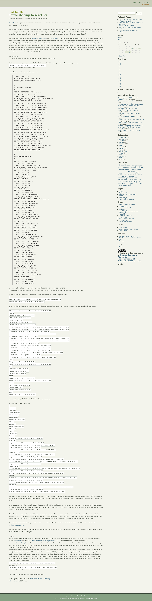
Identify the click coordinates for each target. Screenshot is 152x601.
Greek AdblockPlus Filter (127, 236)
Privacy (121, 153)
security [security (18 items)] (122, 184)
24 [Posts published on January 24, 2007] (126, 52)
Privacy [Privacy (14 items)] (134, 181)
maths (121, 150)
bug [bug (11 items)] (127, 167)
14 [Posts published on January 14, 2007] (139, 48)
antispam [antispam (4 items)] (135, 165)
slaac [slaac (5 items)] (127, 184)
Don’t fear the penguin (127, 218)
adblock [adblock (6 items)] (120, 165)
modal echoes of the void (127, 205)
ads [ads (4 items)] (132, 165)
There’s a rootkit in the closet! (128, 113)
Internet (36, 579)
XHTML (90, 598)
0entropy (122, 209)
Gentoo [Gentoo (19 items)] (132, 172)
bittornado (18, 541)
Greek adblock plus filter (126, 101)
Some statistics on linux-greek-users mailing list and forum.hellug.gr (130, 104)
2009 (119, 79)
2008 (119, 80)
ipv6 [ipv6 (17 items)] (124, 177)
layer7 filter (42, 38)
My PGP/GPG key (124, 197)
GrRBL (121, 196)
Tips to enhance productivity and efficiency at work (130, 20)
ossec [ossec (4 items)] (131, 179)
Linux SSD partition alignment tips (130, 122)
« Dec (120, 56)
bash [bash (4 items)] (119, 167)
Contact (121, 191)
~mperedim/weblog (125, 208)
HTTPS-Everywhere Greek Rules (130, 238)
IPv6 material (123, 230)
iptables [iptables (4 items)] (120, 177)
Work (120, 159)
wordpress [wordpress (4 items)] (128, 185)
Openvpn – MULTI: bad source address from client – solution (128, 109)
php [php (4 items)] (137, 179)
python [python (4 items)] (139, 181)
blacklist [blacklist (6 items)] (123, 167)
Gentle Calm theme (81, 596)
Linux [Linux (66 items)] (130, 176)
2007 (119, 82)
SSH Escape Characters (126, 116)
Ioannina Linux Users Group (128, 229)
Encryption (122, 137)
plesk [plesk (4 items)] (140, 179)
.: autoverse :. (123, 206)
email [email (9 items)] (127, 170)
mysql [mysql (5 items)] (136, 177)
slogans (121, 156)
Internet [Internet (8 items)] (139, 174)
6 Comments (13, 581)
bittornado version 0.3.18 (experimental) (43, 541)
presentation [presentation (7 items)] (126, 181)
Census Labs (123, 227)
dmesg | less (123, 217)
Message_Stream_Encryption (18, 543)
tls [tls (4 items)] (139, 184)
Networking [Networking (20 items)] (123, 179)
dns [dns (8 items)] (123, 169)
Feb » (125, 56)
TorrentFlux (12, 23)
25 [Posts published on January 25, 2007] (129, 52)
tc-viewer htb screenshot (16, 525)
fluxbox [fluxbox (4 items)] (119, 172)
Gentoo (31, 579)
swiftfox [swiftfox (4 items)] (136, 184)
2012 (119, 74)
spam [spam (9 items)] (131, 184)
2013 (119, 72)
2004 (119, 86)
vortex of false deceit (126, 222)
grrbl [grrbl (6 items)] (124, 174)
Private (121, 154)
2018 (119, 65)
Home (120, 37)
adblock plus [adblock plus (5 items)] (126, 165)
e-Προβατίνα (123, 220)
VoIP (120, 158)
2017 (119, 66)
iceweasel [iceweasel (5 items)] (133, 174)
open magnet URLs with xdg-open (129, 130)
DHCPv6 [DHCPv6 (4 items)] (120, 169)
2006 (119, 83)
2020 (119, 63)
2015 (119, 69)
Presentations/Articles (126, 199)
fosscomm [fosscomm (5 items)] (125, 172)
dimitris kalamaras (125, 215)
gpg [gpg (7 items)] (137, 172)
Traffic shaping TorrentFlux (28, 15)
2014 (119, 71)
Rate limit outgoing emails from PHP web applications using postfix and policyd (130, 127)
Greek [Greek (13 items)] (120, 174)
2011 (119, 75)
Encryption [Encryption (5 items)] (133, 169)
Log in (120, 246)
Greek (121, 142)
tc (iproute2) (53, 38)
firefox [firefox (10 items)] (139, 170)
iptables (34, 38)
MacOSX (121, 148)
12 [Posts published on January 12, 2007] (133, 48)
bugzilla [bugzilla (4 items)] (132, 167)
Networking (46, 579)
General (121, 139)
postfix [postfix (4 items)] (119, 181)
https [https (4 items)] (128, 174)
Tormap (121, 241)
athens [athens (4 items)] (140, 165)
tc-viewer (73, 523)
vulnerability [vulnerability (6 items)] (122, 185)
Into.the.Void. (140, 3)
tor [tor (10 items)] (141, 184)
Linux (40, 579)
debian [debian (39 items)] (138, 167)
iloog (120, 239)
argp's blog (122, 214)
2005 (119, 85)
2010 (119, 77)
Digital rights (123, 193)
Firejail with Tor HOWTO (127, 26)
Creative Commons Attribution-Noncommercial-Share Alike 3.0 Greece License (129, 258)
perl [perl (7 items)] (134, 179)
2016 (119, 68)
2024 (119, 61)
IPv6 (120, 145)
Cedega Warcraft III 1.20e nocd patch (131, 119)
